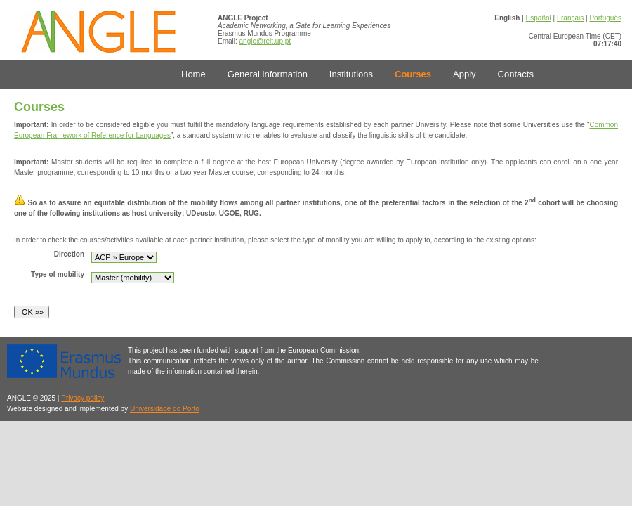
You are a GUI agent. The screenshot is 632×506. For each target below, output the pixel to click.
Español (538, 18)
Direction (69, 254)
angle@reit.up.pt (265, 41)
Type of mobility (57, 274)
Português (605, 18)
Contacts (516, 74)
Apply (464, 74)
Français (570, 18)
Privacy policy (82, 398)
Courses (413, 74)
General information (268, 74)
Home (193, 74)
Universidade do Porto (164, 409)
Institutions (351, 74)
